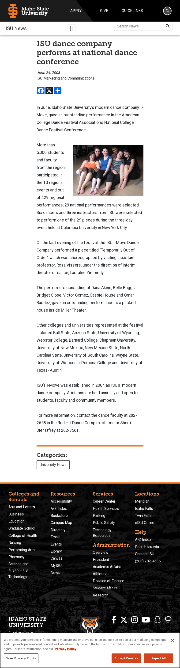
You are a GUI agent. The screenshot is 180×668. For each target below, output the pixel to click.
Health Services (106, 508)
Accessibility (61, 501)
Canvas (57, 558)
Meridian (142, 501)
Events (56, 544)
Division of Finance (108, 581)
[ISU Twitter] (124, 619)
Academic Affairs (107, 567)
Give (104, 10)
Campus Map (61, 522)
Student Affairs (105, 588)
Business (16, 514)
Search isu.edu (147, 547)
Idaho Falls (144, 508)
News (55, 572)
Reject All (158, 658)
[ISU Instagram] (134, 619)
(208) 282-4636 (148, 561)
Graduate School (21, 528)
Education (16, 521)
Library (56, 551)
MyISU (56, 565)
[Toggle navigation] (71, 28)
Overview (100, 552)
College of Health (22, 535)
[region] (90, 650)
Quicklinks (132, 10)
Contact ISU (144, 554)
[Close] (172, 640)
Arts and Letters (21, 507)
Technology (17, 577)
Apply (76, 10)
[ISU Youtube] (146, 619)
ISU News (16, 28)
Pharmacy (16, 557)
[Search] (167, 11)
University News (53, 464)
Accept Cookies (126, 658)
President (101, 559)
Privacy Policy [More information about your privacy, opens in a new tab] (65, 649)
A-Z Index (59, 508)
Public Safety (104, 522)
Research (100, 595)
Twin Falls (143, 515)
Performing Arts (21, 550)
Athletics (100, 574)
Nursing (14, 542)
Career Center (104, 501)
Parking (99, 515)
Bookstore (59, 515)
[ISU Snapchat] (157, 619)
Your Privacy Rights (21, 658)
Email (55, 537)
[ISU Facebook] (114, 619)
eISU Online (144, 522)
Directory (58, 530)
